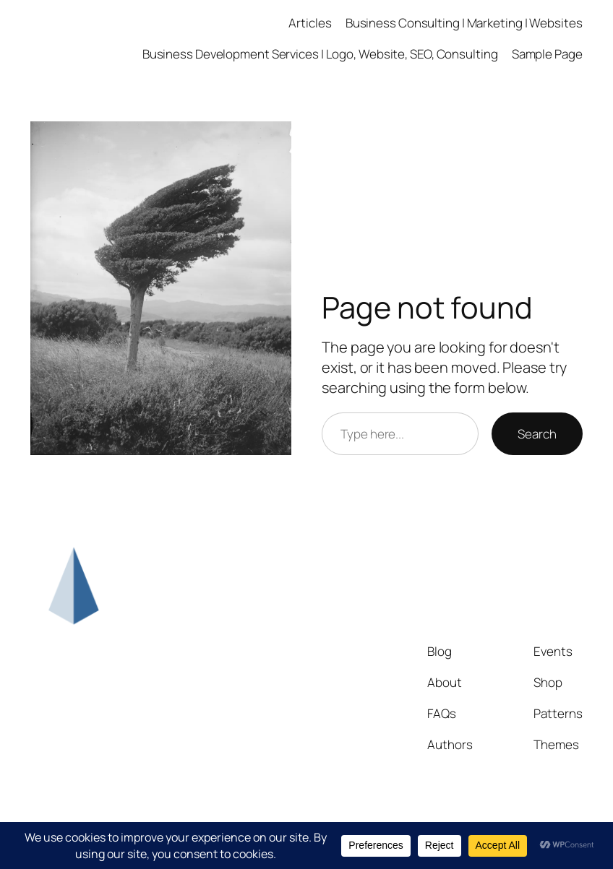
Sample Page (547, 54)
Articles (309, 22)
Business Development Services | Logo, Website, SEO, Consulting (320, 54)
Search (537, 433)
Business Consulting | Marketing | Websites (464, 22)
